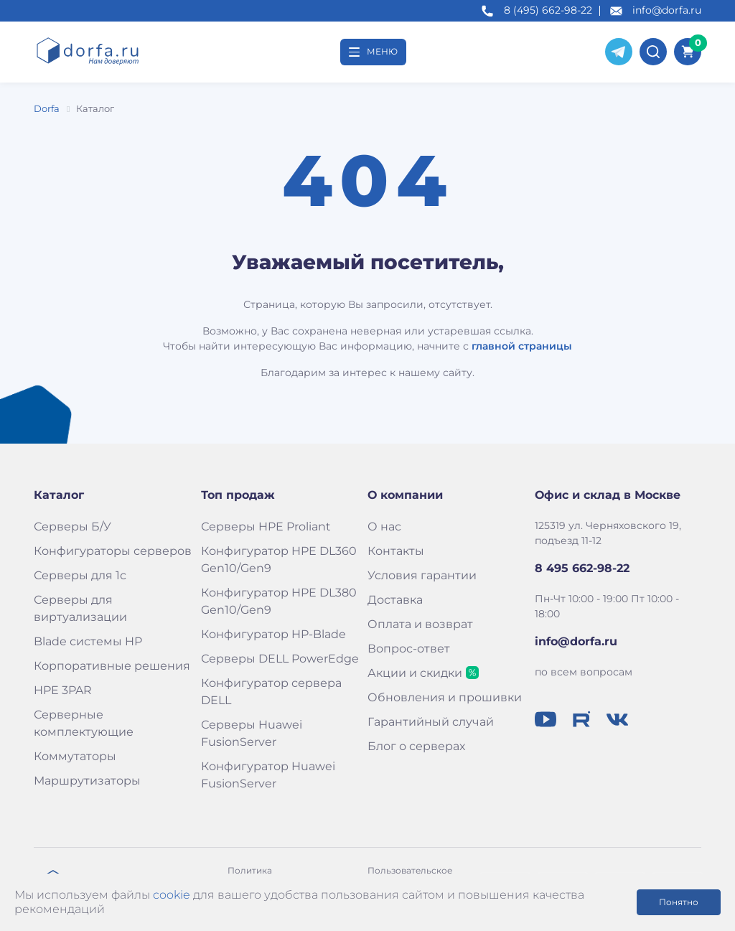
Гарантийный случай (431, 722)
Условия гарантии (422, 575)
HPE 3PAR (63, 690)
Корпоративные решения (112, 666)
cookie (171, 895)
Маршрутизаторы (87, 780)
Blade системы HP (88, 641)
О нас (384, 526)
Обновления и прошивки (445, 697)
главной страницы (522, 346)
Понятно (678, 902)
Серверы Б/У (72, 526)
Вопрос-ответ (409, 648)
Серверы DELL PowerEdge (280, 658)
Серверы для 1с (80, 575)
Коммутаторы (75, 756)
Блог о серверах (416, 746)
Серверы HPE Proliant (266, 526)
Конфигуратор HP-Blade (273, 634)
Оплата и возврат (420, 624)
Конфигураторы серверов (113, 551)
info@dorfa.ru (666, 10)
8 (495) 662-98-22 (548, 10)
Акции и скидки (415, 673)
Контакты (396, 551)
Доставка (395, 600)
